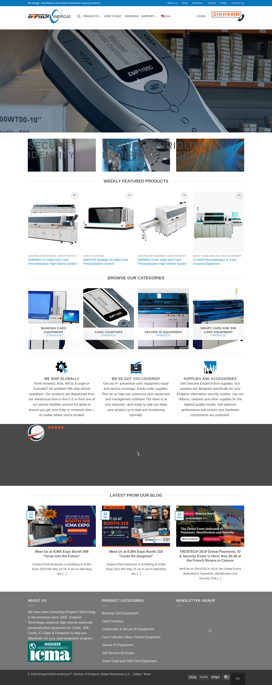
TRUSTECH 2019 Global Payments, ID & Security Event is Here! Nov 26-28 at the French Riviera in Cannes (210, 556)
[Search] (78, 16)
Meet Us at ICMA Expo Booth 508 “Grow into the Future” (62, 554)
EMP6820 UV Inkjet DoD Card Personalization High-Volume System (52, 261)
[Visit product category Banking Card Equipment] (53, 318)
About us (172, 3)
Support (149, 16)
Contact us (238, 3)
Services (131, 16)
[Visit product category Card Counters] (108, 318)
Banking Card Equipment (120, 613)
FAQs (223, 3)
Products (92, 16)
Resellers (197, 3)
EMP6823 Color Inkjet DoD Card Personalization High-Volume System (162, 261)
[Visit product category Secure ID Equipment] (163, 318)
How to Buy (113, 16)
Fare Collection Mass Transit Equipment (131, 637)
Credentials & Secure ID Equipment (128, 629)
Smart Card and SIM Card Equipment (129, 661)
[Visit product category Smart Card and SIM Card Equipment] (218, 318)
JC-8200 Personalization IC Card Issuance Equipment (214, 261)
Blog (185, 3)
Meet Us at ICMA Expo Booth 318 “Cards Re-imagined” (136, 554)
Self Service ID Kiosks (118, 653)
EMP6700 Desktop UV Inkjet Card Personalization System (105, 261)
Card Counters (112, 621)
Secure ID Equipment (117, 645)
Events (212, 3)
